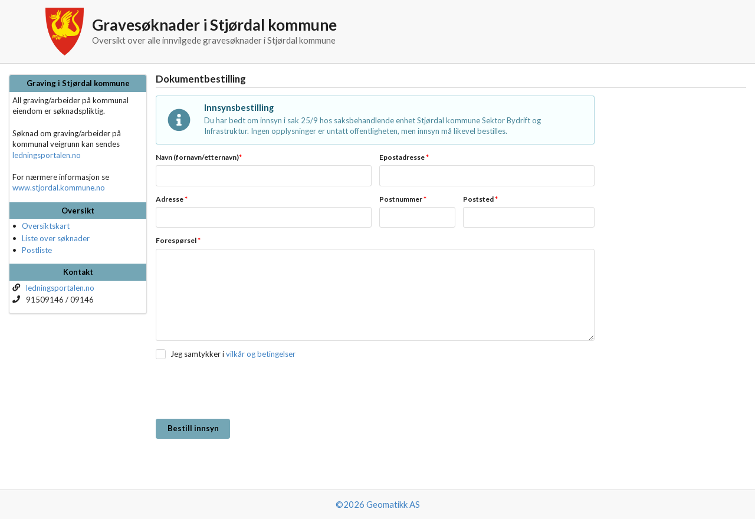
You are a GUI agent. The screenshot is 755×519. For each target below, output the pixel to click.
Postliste (37, 250)
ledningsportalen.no (46, 155)
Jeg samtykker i (197, 354)
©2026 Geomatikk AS (378, 504)
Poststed (480, 199)
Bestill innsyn (193, 428)
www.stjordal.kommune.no (58, 187)
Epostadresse (404, 157)
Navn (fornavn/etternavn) (199, 157)
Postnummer (402, 199)
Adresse (172, 199)
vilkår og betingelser (261, 354)
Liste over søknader (56, 238)
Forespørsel (178, 240)
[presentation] (245, 390)
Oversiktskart (46, 226)
